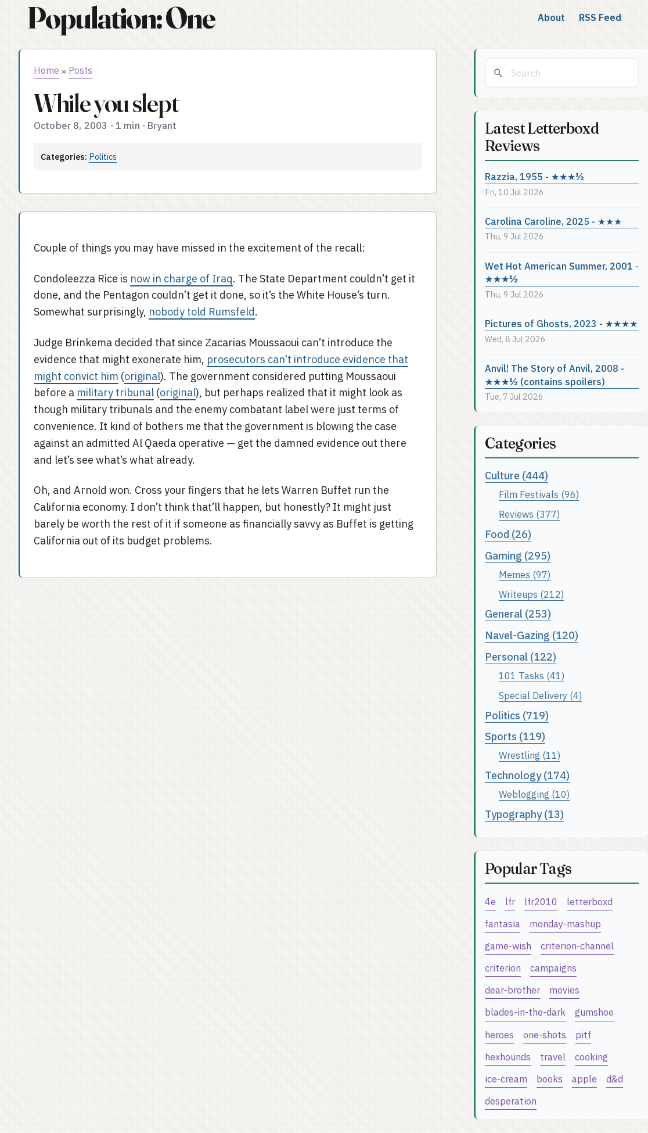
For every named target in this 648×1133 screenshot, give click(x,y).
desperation (511, 1101)
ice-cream (506, 1079)
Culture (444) (516, 475)
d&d (614, 1079)
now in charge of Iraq (181, 278)
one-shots (544, 1034)
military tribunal (115, 392)
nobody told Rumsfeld (202, 311)
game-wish (508, 946)
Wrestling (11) (529, 755)
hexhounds (508, 1056)
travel (553, 1056)
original (142, 376)
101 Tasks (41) (531, 675)
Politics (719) (517, 715)
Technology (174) (527, 775)
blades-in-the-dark (525, 1012)
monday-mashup (565, 923)
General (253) (518, 614)
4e (490, 901)
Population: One (121, 18)
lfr (510, 901)
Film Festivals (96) (539, 494)
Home (46, 70)
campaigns (553, 968)
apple (584, 1079)
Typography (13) (524, 814)
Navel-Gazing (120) (531, 635)
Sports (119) (515, 736)
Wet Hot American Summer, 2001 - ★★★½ (562, 272)
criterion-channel (577, 946)
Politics (103, 156)
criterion (503, 968)
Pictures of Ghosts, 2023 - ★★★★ (561, 323)
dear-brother (512, 990)
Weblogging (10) (534, 794)
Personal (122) (520, 657)
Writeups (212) (531, 594)
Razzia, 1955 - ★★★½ (534, 176)
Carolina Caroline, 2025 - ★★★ (553, 221)
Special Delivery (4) (540, 695)
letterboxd (590, 901)
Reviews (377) (529, 514)
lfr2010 (540, 901)
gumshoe (594, 1012)
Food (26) (508, 534)
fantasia (502, 923)
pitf (583, 1034)
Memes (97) (524, 574)
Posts (80, 70)
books (550, 1079)
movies (564, 990)
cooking (591, 1056)
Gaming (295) (517, 555)
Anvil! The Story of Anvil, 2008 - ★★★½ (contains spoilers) (554, 375)
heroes (499, 1034)
